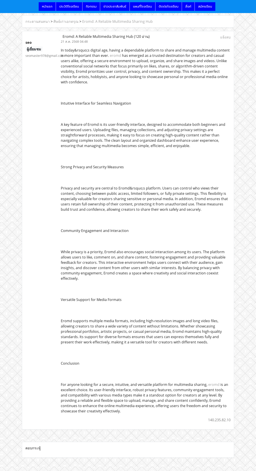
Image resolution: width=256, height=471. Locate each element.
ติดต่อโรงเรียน (168, 6)
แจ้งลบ (225, 37)
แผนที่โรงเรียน (142, 6)
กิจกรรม (91, 6)
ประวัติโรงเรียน (69, 6)
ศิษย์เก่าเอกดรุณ (65, 21)
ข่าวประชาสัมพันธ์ (114, 6)
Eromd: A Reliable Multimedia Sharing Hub (117, 21)
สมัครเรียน (205, 6)
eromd (115, 55)
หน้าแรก (47, 6)
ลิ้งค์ (188, 6)
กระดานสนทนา (37, 21)
